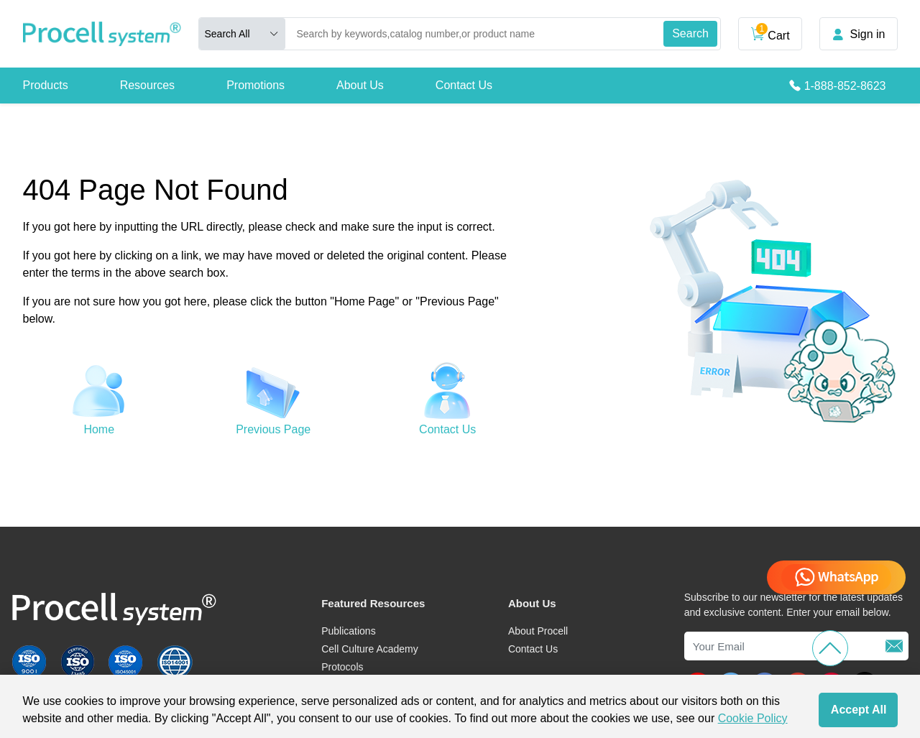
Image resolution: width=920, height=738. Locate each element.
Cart (770, 32)
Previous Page (273, 429)
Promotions (255, 85)
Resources (147, 85)
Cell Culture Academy (369, 649)
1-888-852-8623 (845, 86)
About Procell (538, 631)
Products (45, 85)
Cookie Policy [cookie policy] (753, 718)
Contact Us (464, 85)
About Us (360, 85)
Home (98, 429)
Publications (348, 631)
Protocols (342, 667)
